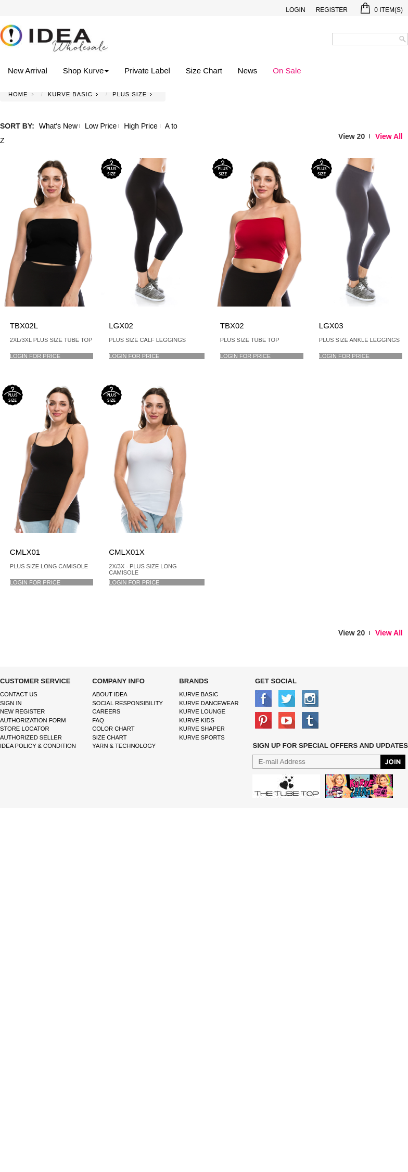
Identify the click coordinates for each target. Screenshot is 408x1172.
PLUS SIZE (129, 94)
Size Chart (204, 70)
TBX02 (232, 325)
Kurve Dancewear (208, 703)
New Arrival (27, 70)
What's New (58, 126)
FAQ (98, 720)
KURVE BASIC (70, 94)
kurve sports (201, 737)
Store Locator (24, 728)
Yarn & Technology (124, 746)
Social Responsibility (127, 703)
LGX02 (121, 325)
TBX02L (24, 325)
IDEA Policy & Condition (38, 746)
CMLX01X (126, 551)
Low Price (101, 126)
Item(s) (382, 10)
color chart (113, 728)
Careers (106, 711)
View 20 (351, 136)
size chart (109, 737)
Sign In (11, 703)
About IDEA (110, 694)
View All (389, 136)
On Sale (287, 70)
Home (18, 94)
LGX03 (331, 325)
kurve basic (198, 694)
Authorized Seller (31, 737)
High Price (141, 126)
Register (332, 10)
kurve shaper (201, 728)
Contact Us (18, 694)
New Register (22, 711)
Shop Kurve (86, 70)
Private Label (147, 70)
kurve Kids (196, 720)
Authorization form (33, 720)
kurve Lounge (202, 711)
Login (295, 10)
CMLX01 (25, 551)
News (248, 70)
